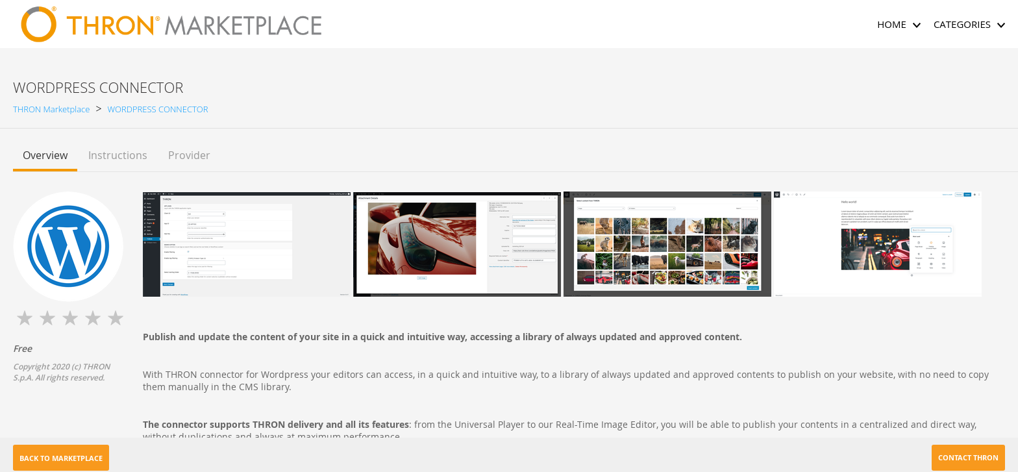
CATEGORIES (969, 24)
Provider (189, 155)
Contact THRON (968, 457)
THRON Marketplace (51, 109)
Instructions (117, 155)
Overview (45, 155)
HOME (899, 24)
